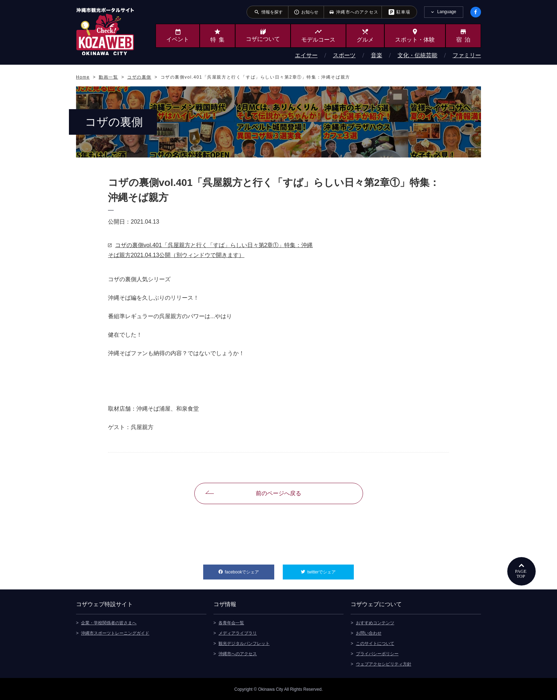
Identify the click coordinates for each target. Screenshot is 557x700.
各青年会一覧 (231, 622)
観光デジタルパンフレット (244, 642)
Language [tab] (446, 11)
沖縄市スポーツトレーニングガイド (115, 632)
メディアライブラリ (237, 632)
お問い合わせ (369, 632)
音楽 (376, 55)
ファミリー (467, 55)
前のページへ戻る (278, 493)
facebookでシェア (249, 570)
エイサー (306, 55)
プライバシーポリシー (377, 653)
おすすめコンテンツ (375, 622)
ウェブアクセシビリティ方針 (383, 663)
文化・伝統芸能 (417, 55)
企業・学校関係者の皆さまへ (108, 622)
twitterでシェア (330, 570)
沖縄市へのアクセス (237, 653)
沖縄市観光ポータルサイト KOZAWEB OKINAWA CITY (105, 31)
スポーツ (344, 55)
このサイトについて (375, 642)
